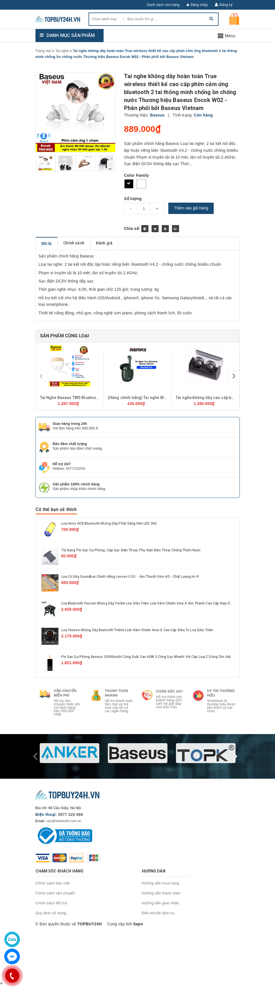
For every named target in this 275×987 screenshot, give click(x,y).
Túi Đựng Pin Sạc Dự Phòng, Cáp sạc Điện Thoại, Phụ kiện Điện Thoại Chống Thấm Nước (131, 550)
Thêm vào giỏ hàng (191, 208)
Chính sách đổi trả (51, 903)
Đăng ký (226, 5)
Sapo (138, 924)
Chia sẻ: (132, 228)
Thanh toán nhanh (116, 693)
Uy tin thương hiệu (221, 693)
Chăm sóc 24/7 (169, 691)
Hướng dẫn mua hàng (160, 883)
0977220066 (75, 469)
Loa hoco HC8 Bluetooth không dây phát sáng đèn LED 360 (109, 523)
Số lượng (133, 198)
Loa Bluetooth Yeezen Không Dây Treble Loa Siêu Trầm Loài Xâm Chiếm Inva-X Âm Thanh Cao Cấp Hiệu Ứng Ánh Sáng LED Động (164, 603)
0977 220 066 (70, 814)
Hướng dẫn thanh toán (161, 893)
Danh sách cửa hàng (163, 5)
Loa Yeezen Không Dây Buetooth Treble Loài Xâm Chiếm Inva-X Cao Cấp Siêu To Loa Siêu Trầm (137, 630)
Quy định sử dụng (50, 913)
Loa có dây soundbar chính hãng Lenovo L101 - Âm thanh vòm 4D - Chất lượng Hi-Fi (130, 577)
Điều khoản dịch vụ (158, 913)
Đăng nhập (197, 5)
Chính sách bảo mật (52, 883)
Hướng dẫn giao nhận (160, 903)
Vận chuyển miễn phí (65, 693)
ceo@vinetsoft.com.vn (63, 821)
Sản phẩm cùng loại (64, 335)
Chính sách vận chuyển (55, 893)
